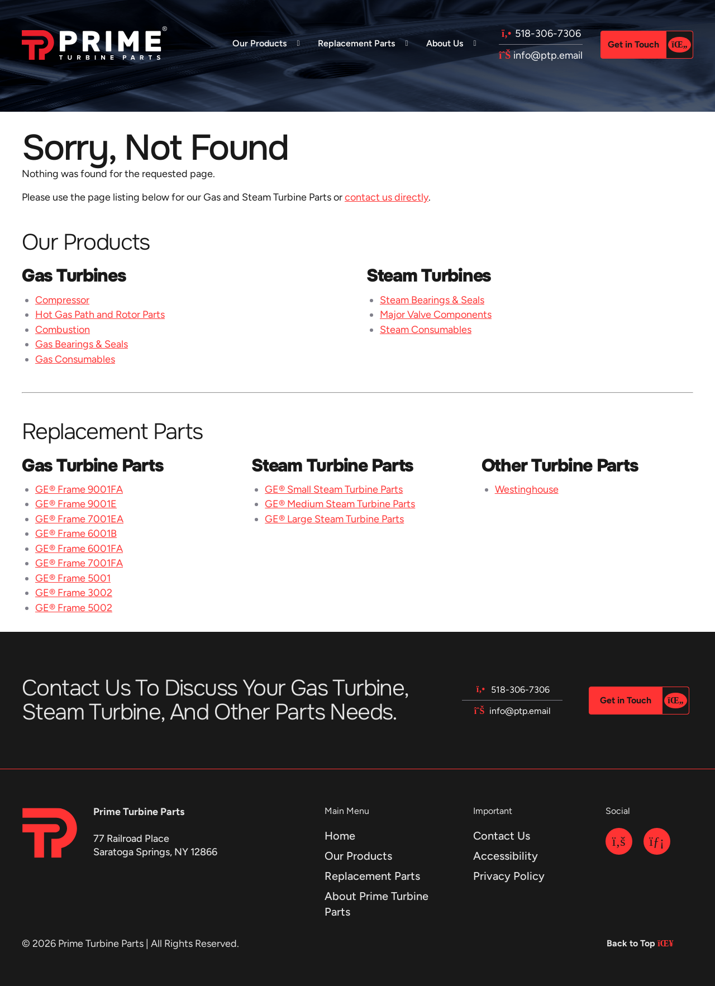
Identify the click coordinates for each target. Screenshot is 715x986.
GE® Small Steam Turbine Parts (334, 489)
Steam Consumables (425, 329)
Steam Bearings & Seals (432, 300)
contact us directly (386, 197)
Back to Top (638, 943)
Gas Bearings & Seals (81, 344)
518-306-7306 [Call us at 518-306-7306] (540, 33)
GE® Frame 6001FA (79, 548)
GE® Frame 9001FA (79, 489)
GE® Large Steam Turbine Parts (334, 519)
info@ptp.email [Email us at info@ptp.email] (541, 55)
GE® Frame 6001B (76, 533)
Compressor (62, 300)
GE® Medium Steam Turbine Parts (340, 504)
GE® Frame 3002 (73, 593)
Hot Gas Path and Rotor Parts (100, 314)
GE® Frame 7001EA (79, 519)
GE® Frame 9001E (76, 504)
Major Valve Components (436, 314)
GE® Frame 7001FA (79, 563)
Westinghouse (527, 489)
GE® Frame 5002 (73, 608)
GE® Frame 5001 (73, 578)
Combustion (62, 329)
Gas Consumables (75, 359)
